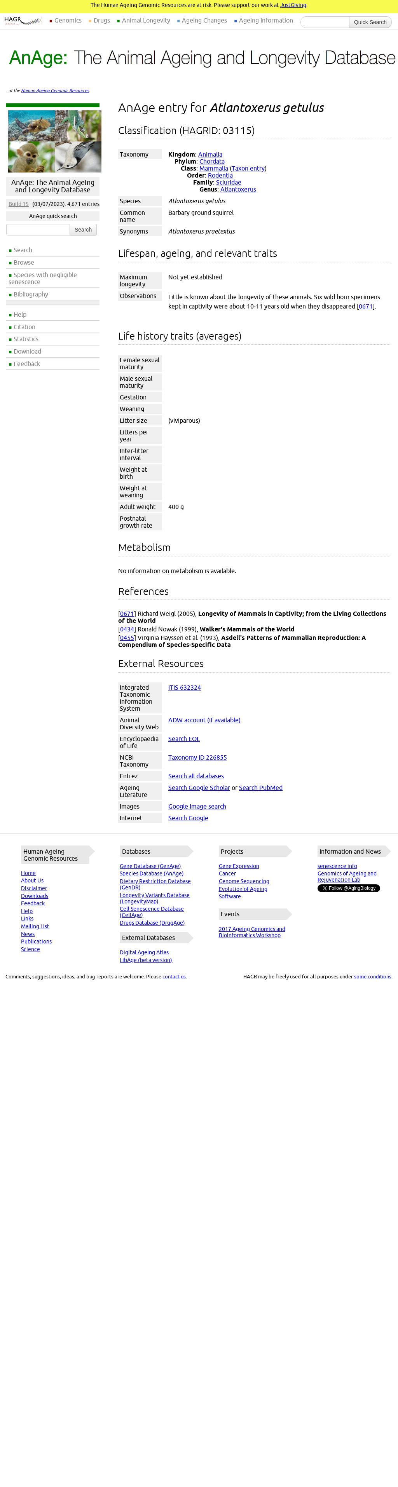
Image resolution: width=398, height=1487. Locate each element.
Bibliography (31, 294)
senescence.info (337, 866)
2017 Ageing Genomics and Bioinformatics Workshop (252, 932)
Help (20, 314)
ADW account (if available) (204, 719)
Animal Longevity (146, 20)
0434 (127, 629)
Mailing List (35, 926)
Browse (24, 262)
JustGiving (293, 5)
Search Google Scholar (199, 787)
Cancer (227, 873)
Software (230, 896)
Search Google (188, 817)
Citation (24, 326)
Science (30, 949)
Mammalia (213, 168)
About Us (32, 880)
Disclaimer (34, 888)
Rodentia (220, 175)
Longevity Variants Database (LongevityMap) (155, 898)
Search (23, 249)
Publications (36, 941)
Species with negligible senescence (43, 278)
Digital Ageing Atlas (144, 952)
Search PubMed (261, 787)
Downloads (34, 896)
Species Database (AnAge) (152, 873)
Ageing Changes (204, 20)
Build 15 (19, 204)
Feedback (27, 363)
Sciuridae (228, 182)
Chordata (212, 161)
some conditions (372, 976)
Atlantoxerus (238, 189)
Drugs (102, 20)
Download (27, 351)
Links (27, 918)
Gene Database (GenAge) (150, 866)
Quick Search (370, 22)
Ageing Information (266, 20)
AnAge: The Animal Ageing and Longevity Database (52, 186)
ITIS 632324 (184, 687)
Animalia (210, 154)
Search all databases (196, 775)
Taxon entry (248, 168)
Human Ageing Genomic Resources (55, 90)
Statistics (26, 338)
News (28, 934)
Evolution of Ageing (243, 889)
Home (28, 873)
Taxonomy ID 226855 (197, 757)
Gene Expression (239, 866)
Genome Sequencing (244, 881)
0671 (366, 306)
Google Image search (197, 806)
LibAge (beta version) (146, 960)
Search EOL (184, 738)
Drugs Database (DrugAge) (152, 923)
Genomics (68, 20)
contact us (174, 976)
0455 (127, 637)
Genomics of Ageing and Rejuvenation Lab (347, 876)
